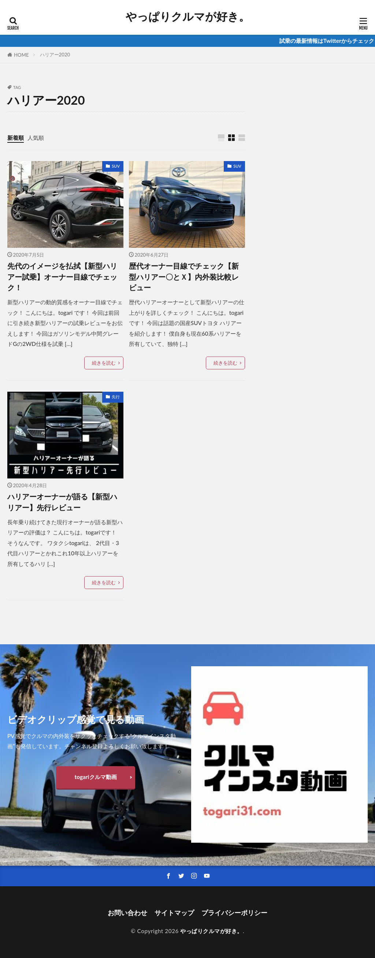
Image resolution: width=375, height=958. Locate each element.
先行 (116, 396)
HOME (21, 55)
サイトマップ (174, 913)
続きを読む (104, 363)
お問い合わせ (127, 913)
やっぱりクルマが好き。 (188, 16)
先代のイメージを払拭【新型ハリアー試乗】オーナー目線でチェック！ (62, 276)
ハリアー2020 (55, 54)
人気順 (35, 137)
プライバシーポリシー (234, 913)
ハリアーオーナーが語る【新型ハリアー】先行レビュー (62, 502)
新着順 (15, 137)
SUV (116, 166)
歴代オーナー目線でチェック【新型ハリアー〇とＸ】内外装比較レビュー (184, 276)
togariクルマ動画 (95, 777)
